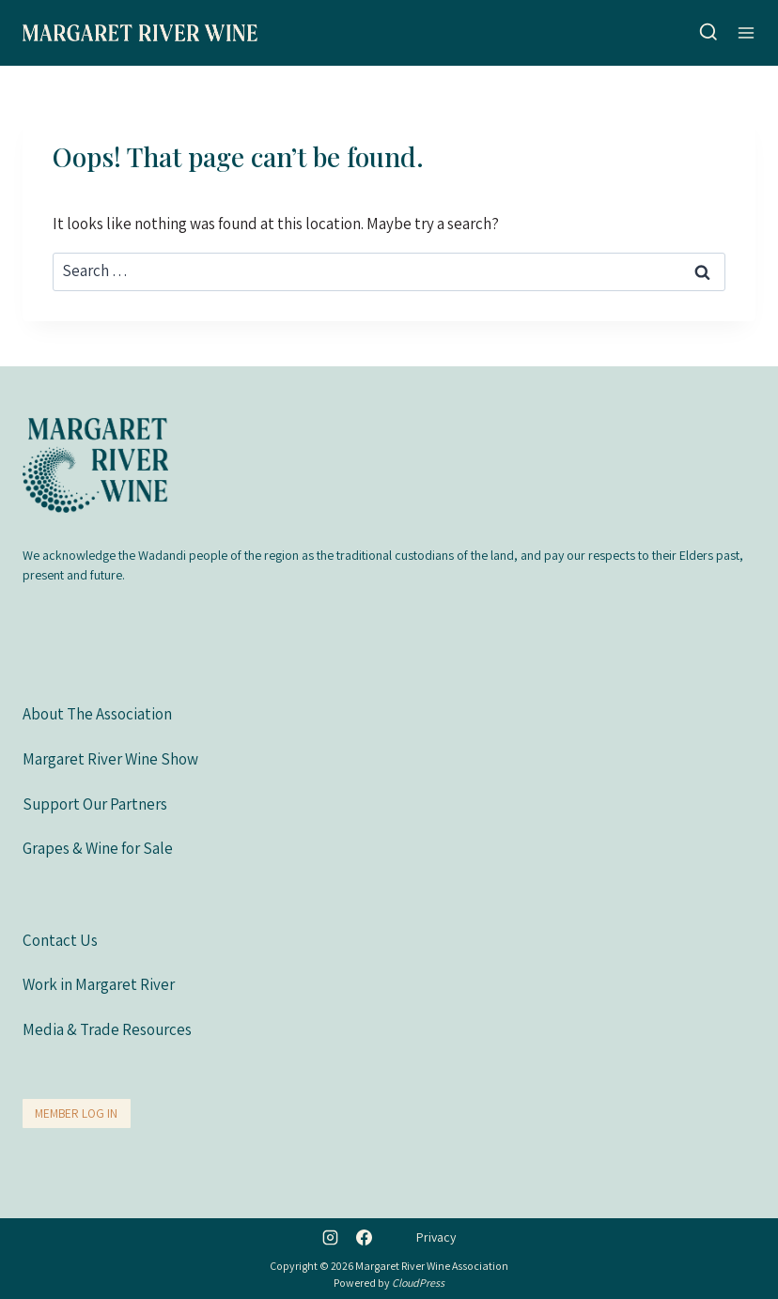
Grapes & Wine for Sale (98, 848)
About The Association (97, 714)
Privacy (436, 1237)
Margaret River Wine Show (110, 759)
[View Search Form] (708, 33)
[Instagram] (331, 1237)
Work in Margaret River (99, 984)
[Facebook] (364, 1237)
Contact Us (60, 940)
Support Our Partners (95, 804)
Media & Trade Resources (107, 1029)
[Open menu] (746, 32)
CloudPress (418, 1283)
